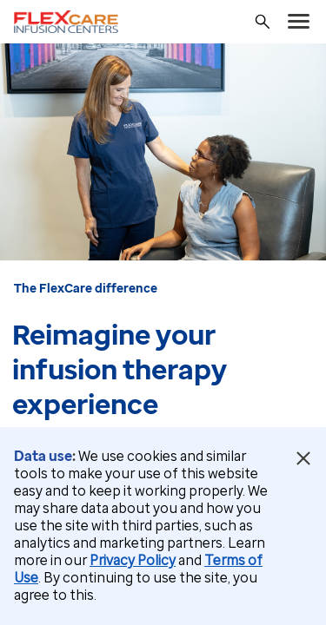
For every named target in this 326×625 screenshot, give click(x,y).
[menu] (299, 21)
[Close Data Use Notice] (303, 458)
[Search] (262, 22)
